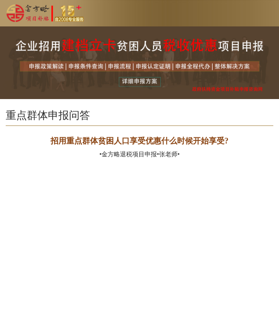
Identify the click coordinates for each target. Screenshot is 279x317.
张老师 (168, 154)
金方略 (110, 154)
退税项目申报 (138, 154)
